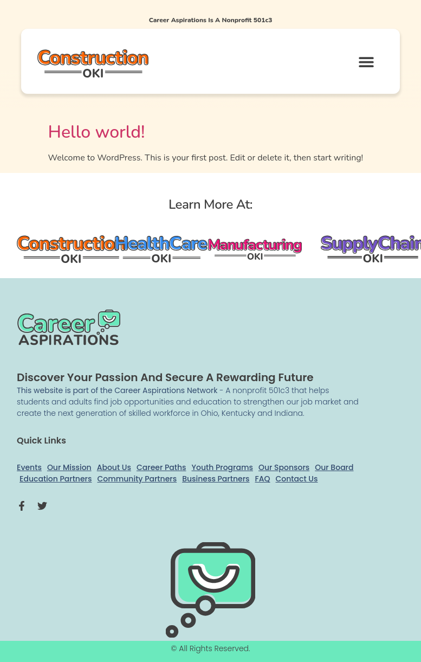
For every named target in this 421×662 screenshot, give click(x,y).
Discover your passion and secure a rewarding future (165, 377)
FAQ (262, 478)
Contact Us (297, 478)
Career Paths (161, 467)
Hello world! (96, 132)
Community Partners (137, 478)
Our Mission (69, 467)
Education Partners (56, 478)
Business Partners (215, 478)
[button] (366, 61)
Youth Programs (222, 467)
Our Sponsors (283, 467)
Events (29, 467)
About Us (114, 467)
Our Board (334, 467)
